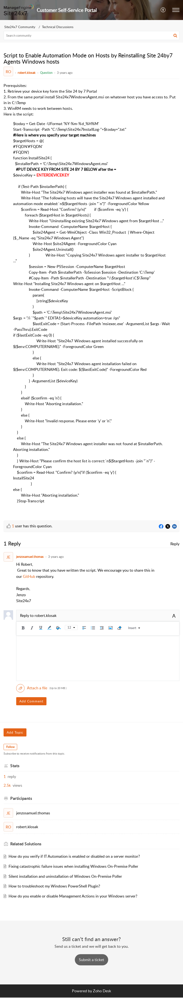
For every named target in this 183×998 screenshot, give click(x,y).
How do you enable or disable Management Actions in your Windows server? (73, 896)
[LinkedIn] (174, 526)
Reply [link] (174, 543)
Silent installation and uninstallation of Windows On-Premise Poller (65, 876)
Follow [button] (10, 747)
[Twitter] (167, 526)
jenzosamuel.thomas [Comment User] (30, 556)
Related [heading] (25, 844)
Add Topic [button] (15, 732)
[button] (163, 10)
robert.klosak (27, 73)
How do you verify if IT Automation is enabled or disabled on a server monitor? (74, 856)
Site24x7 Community (19, 27)
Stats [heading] (15, 765)
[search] (91, 35)
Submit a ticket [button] (91, 959)
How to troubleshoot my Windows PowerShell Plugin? (54, 886)
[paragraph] (91, 296)
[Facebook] (161, 526)
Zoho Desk (102, 990)
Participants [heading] (21, 798)
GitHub (29, 576)
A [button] (174, 615)
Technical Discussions (57, 27)
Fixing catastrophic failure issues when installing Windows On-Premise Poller (73, 866)
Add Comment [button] (31, 701)
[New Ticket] (91, 959)
